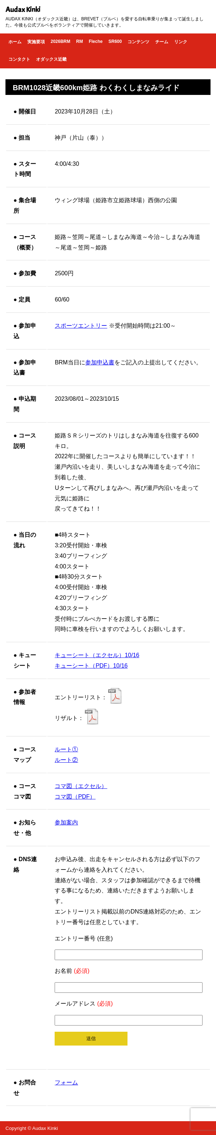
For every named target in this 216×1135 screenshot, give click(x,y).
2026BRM (60, 41)
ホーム (14, 41)
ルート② (66, 760)
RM (79, 41)
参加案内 (66, 822)
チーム (161, 41)
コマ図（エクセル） (81, 786)
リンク (180, 41)
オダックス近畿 (51, 59)
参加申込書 (99, 362)
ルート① (66, 749)
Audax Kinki (22, 9)
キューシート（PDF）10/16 (91, 666)
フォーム (66, 1082)
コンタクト (19, 59)
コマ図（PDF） (75, 797)
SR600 (115, 41)
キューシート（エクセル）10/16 (97, 655)
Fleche (96, 41)
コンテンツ (138, 41)
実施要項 (36, 41)
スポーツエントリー (81, 326)
